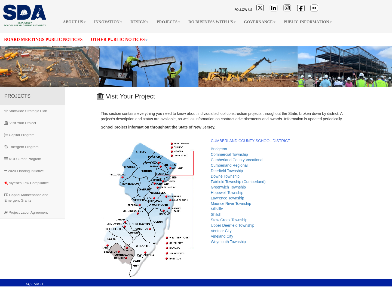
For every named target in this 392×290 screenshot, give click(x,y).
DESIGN (139, 22)
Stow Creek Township (229, 220)
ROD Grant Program (22, 159)
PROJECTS (168, 22)
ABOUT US (74, 22)
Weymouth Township (228, 242)
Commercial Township (229, 154)
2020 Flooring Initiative (24, 171)
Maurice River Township (231, 203)
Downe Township (225, 176)
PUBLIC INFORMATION (308, 22)
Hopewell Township (227, 192)
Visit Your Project (20, 123)
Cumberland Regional (229, 165)
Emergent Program (21, 147)
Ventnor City (221, 231)
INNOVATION (108, 22)
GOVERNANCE (259, 22)
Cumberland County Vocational (237, 160)
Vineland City (222, 236)
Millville (217, 209)
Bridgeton (219, 149)
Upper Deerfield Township (232, 225)
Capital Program (19, 135)
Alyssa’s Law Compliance (26, 183)
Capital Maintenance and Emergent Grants (26, 197)
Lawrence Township (227, 198)
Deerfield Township (227, 171)
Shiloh (216, 214)
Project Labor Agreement (26, 212)
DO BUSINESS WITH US (212, 22)
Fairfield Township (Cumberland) (238, 182)
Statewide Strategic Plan (25, 111)
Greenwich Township (228, 187)
